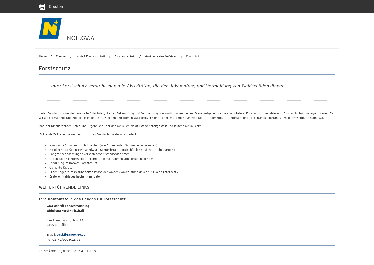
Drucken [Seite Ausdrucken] (51, 6)
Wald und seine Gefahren (161, 56)
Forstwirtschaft (125, 56)
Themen (61, 56)
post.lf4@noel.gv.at (71, 234)
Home (43, 56)
